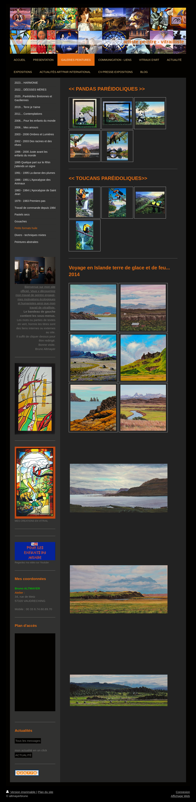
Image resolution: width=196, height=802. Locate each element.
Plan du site (45, 792)
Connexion (183, 792)
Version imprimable (21, 792)
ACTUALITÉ (23, 755)
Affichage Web (180, 796)
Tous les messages (27, 740)
